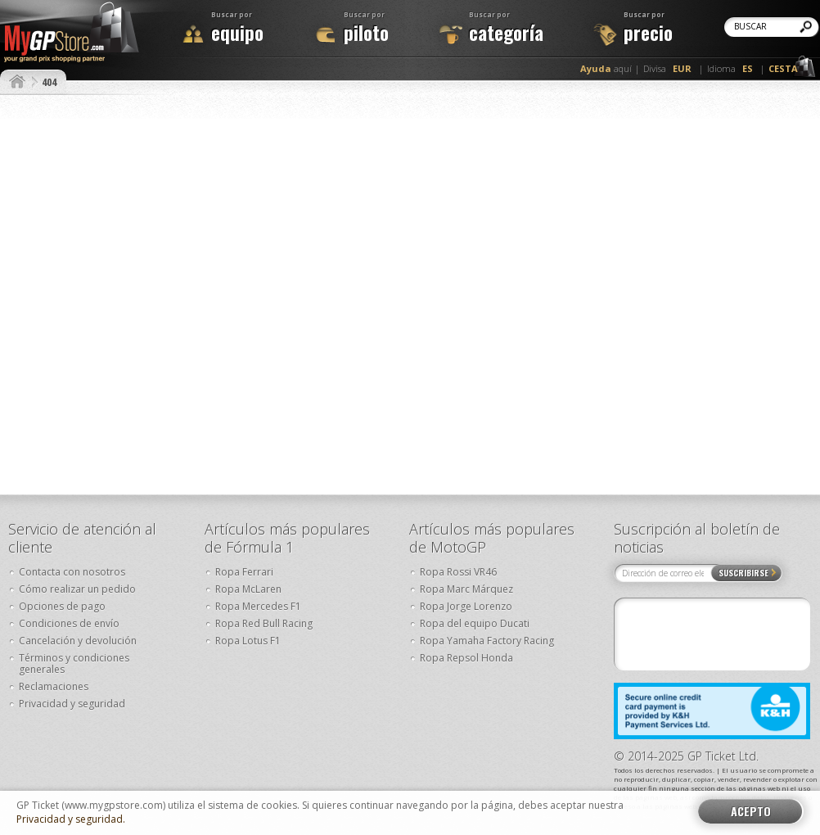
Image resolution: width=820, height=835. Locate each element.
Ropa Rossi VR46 (458, 572)
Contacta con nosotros (72, 572)
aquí (606, 68)
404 (49, 81)
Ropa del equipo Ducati (474, 623)
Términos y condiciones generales (74, 663)
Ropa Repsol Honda (466, 658)
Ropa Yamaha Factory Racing (487, 641)
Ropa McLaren (248, 589)
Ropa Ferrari (244, 572)
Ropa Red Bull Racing (264, 623)
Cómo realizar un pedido (77, 589)
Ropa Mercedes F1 (258, 606)
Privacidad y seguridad (72, 704)
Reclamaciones (53, 686)
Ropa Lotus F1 (248, 641)
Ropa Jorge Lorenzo (466, 606)
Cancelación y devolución (78, 641)
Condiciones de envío (69, 623)
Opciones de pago (62, 606)
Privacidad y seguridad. (70, 819)
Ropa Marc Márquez (466, 589)
